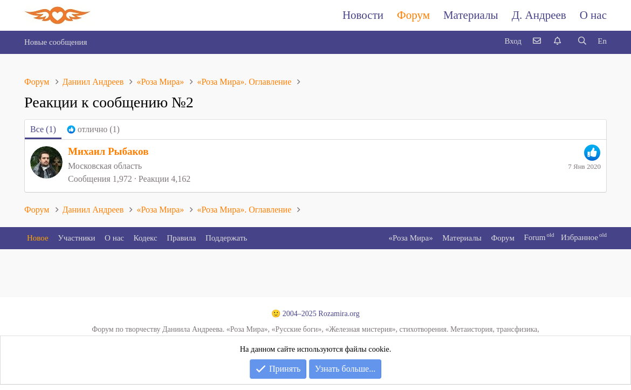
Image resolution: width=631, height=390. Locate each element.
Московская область (105, 165)
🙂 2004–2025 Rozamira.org (315, 314)
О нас (593, 15)
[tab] (93, 129)
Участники (76, 238)
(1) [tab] (43, 129)
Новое (38, 238)
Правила (181, 238)
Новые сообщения (55, 42)
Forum (534, 237)
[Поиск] (582, 41)
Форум (413, 15)
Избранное (579, 237)
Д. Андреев (539, 15)
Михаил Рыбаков (108, 151)
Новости (362, 15)
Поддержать (226, 238)
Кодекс (145, 238)
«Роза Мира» (410, 238)
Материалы (470, 15)
